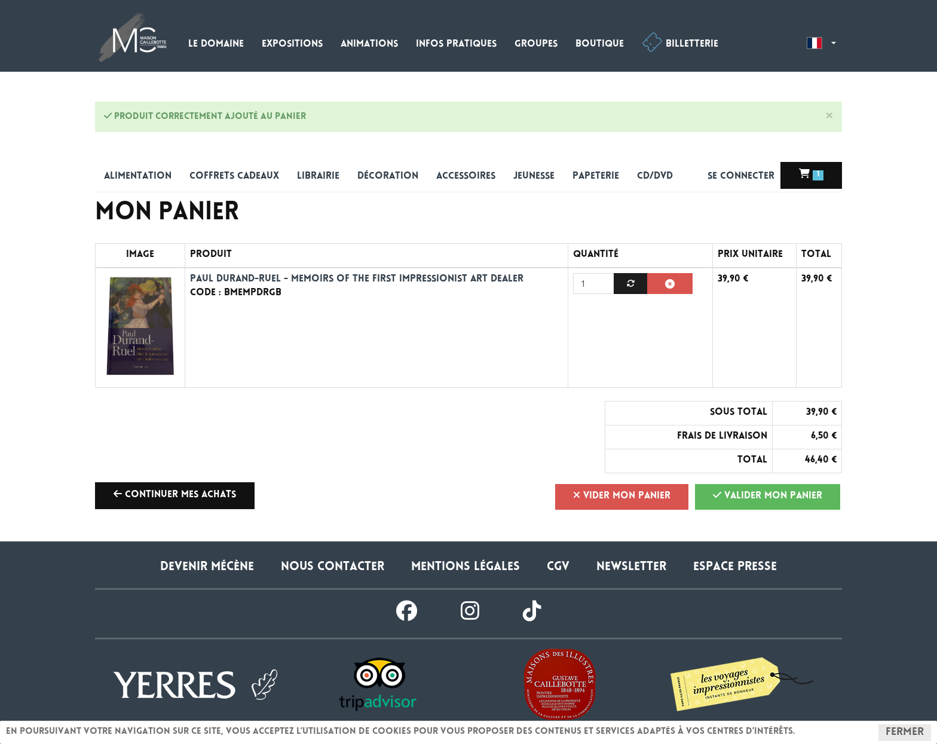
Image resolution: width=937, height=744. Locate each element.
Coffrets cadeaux (234, 176)
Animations (369, 44)
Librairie (318, 176)
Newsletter (631, 567)
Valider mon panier (767, 495)
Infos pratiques (456, 44)
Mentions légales (465, 567)
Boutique (599, 44)
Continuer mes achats (175, 494)
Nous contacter (332, 567)
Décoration (387, 176)
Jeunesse (534, 176)
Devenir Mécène (207, 567)
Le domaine (216, 44)
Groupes (536, 44)
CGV (558, 567)
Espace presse (735, 567)
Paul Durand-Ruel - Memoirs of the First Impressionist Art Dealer (356, 279)
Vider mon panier (621, 495)
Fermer (905, 732)
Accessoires (465, 176)
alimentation (138, 176)
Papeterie (595, 176)
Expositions (292, 44)
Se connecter (742, 177)
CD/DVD (655, 176)
